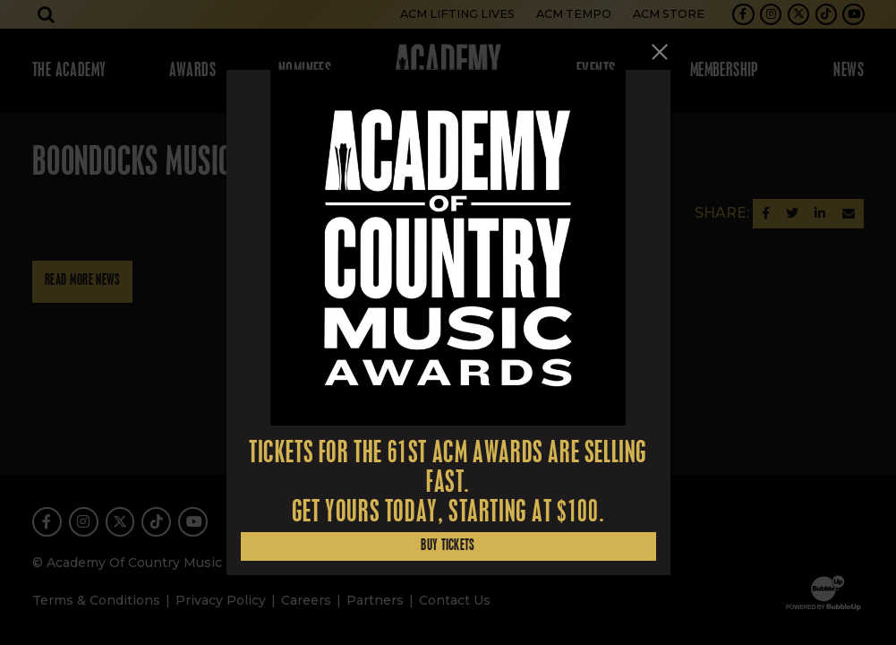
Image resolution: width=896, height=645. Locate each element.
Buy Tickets (448, 546)
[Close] (659, 51)
